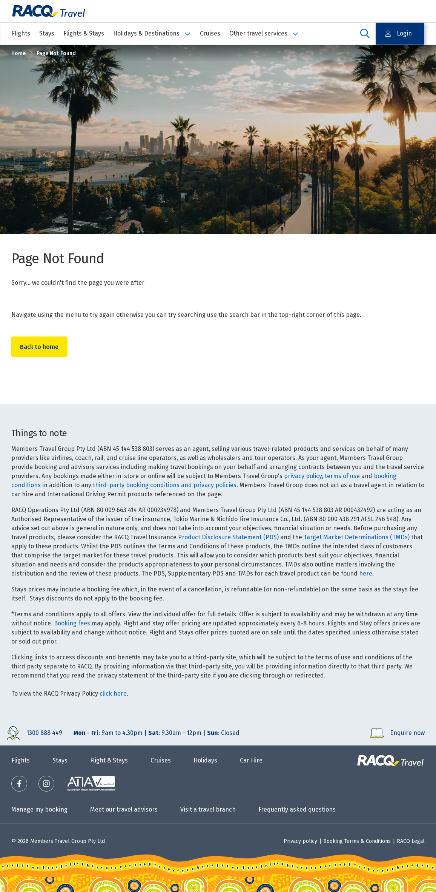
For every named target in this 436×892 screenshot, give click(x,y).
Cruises (210, 33)
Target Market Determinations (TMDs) (357, 537)
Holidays (205, 760)
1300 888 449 (44, 732)
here (365, 573)
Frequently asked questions (297, 809)
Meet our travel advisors (124, 809)
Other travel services (264, 33)
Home (18, 53)
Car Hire (251, 760)
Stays (46, 33)
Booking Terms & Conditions (357, 841)
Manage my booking (39, 809)
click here (113, 693)
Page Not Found (56, 53)
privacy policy (303, 476)
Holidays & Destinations (152, 33)
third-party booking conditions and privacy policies (164, 485)
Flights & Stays (83, 33)
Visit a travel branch (208, 809)
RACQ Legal (411, 841)
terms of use (342, 476)
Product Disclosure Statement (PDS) (228, 537)
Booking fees (72, 623)
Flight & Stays (109, 760)
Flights (21, 33)
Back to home (40, 346)
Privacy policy (300, 841)
